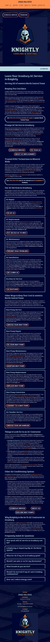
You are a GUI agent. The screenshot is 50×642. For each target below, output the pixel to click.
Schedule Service (17, 150)
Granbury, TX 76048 (25, 599)
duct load (11, 462)
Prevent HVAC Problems (17, 251)
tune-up (7, 176)
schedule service (36, 529)
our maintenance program (17, 356)
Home (7, 5)
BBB (31, 445)
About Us (36, 508)
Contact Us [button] (41, 5)
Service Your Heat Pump (17, 325)
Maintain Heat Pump (15, 366)
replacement (25, 452)
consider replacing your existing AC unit (26, 396)
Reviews (34, 5)
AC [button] (10, 5)
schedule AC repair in (27, 118)
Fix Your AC (35, 150)
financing (20, 381)
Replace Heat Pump (15, 386)
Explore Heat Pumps (25, 512)
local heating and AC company (30, 464)
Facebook (27, 445)
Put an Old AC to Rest (16, 233)
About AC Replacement (25, 154)
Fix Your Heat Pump (15, 344)
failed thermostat (37, 203)
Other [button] (21, 5)
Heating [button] (15, 5)
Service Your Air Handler (18, 425)
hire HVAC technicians (30, 170)
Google (35, 445)
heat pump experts (11, 316)
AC (15, 522)
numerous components (35, 201)
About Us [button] (27, 5)
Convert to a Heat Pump (17, 405)
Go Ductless (12, 289)
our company (22, 167)
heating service (23, 522)
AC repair (28, 448)
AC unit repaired (21, 174)
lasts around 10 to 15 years (27, 221)
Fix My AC (11, 213)
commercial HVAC (9, 107)
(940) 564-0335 (25, 1)
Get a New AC (12, 272)
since (27, 443)
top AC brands (35, 112)
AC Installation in (38, 180)
